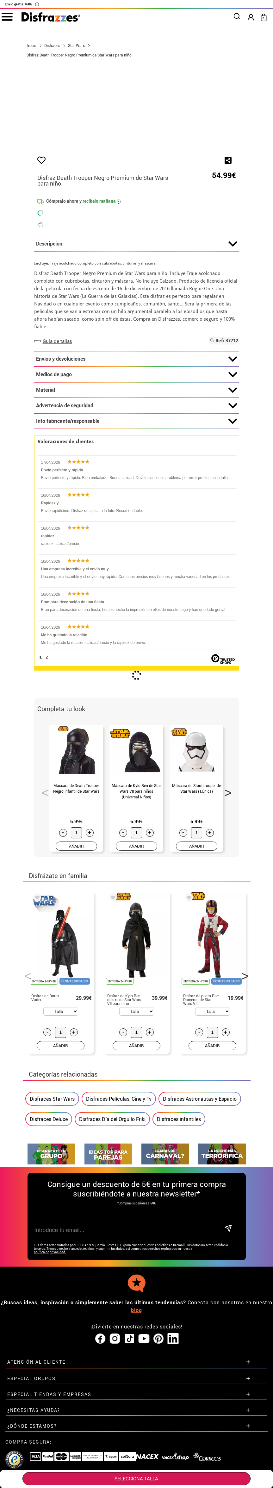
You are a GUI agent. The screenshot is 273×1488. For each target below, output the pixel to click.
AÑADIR (76, 914)
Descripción (136, 312)
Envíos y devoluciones (136, 428)
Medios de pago (136, 443)
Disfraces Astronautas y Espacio (200, 1167)
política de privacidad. (50, 1320)
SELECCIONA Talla (136, 1478)
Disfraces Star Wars (52, 1167)
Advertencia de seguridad (136, 474)
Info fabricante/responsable (136, 490)
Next (226, 859)
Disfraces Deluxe (49, 1187)
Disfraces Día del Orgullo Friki (112, 1187)
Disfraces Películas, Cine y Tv (119, 1167)
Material (136, 459)
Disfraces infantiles (179, 1187)
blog (136, 1378)
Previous (43, 859)
